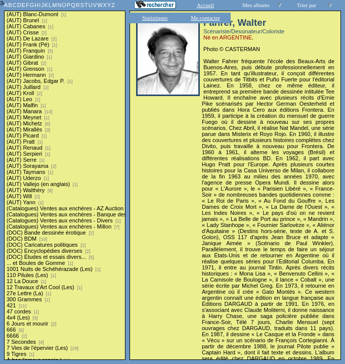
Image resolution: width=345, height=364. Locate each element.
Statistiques (155, 18)
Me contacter (205, 18)
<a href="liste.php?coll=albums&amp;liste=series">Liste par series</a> (64, 180)
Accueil (205, 5)
